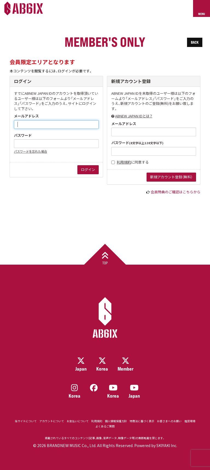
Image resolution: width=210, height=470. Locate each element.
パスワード (23, 135)
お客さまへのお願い (169, 421)
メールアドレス (26, 116)
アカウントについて (51, 421)
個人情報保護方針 (116, 421)
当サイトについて (26, 421)
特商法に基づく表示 (142, 421)
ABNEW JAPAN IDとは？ (133, 116)
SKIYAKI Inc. (166, 445)
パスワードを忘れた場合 (30, 151)
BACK (195, 42)
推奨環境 (189, 421)
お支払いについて (78, 421)
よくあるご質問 (105, 426)
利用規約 (124, 162)
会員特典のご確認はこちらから (175, 191)
